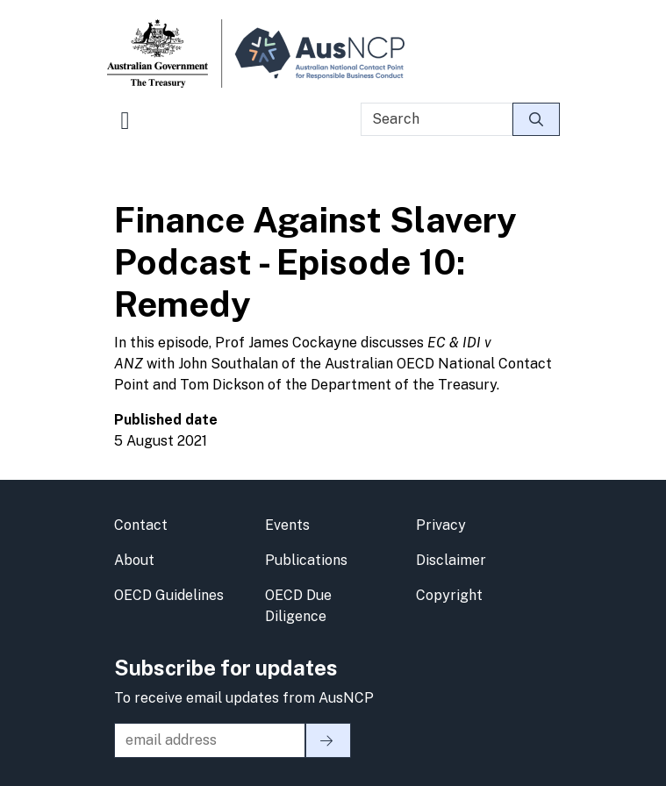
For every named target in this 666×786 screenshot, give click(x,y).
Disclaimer (451, 560)
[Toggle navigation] (125, 127)
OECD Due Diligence (298, 606)
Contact (141, 525)
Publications (306, 560)
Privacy (441, 525)
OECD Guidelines (169, 595)
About (134, 560)
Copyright (449, 595)
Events (287, 525)
